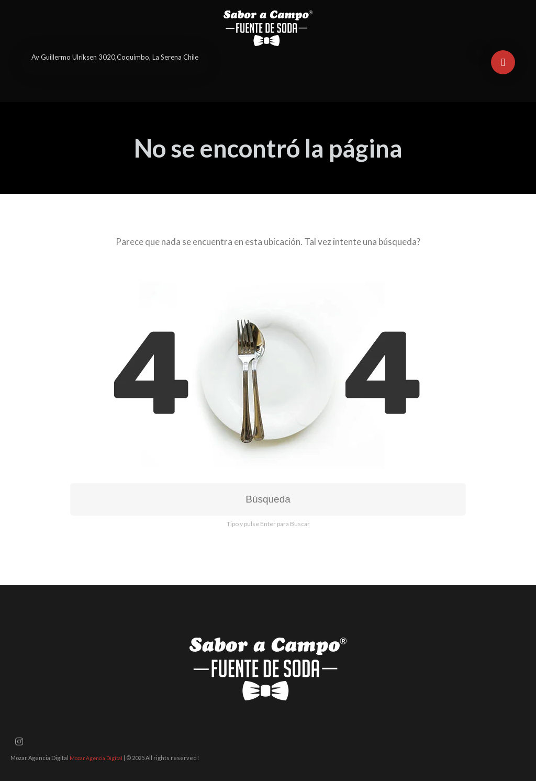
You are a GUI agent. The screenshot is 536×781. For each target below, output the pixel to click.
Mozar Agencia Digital (96, 758)
